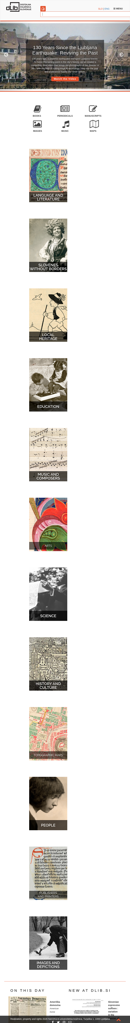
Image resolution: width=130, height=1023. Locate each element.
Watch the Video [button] (65, 79)
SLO (100, 8)
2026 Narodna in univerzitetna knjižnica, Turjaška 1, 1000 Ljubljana (76, 1019)
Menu (118, 8)
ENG (107, 8)
